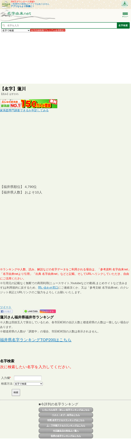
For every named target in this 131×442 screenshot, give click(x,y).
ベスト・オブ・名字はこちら (66, 415)
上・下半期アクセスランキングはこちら (66, 425)
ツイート (5, 307)
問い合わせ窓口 (48, 287)
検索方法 (7, 383)
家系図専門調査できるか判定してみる (24, 110)
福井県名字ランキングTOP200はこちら (36, 340)
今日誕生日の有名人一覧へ (66, 430)
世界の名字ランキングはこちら (66, 436)
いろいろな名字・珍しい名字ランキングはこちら (65, 410)
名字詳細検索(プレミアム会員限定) (48, 30)
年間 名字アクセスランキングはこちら (65, 420)
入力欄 (5, 377)
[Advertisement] (65, 58)
